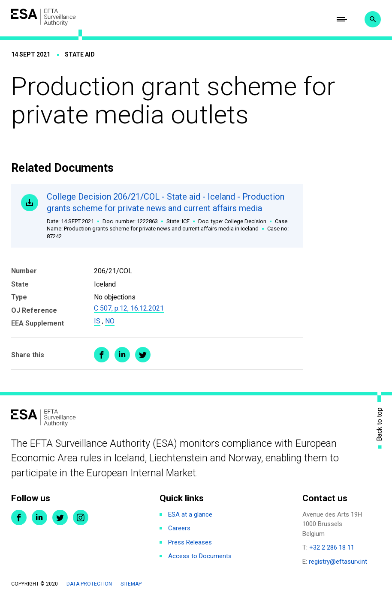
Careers (179, 528)
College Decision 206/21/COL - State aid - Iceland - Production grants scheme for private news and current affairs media (170, 215)
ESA (43, 17)
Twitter (60, 517)
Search (373, 19)
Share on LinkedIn (122, 354)
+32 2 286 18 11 (331, 547)
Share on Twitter (143, 354)
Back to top (379, 424)
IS (97, 321)
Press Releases (190, 542)
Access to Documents (200, 556)
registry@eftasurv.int (338, 561)
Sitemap (131, 584)
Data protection (89, 584)
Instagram (80, 517)
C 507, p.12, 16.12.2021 (129, 308)
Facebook (19, 517)
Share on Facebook (101, 354)
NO (110, 321)
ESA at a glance (190, 514)
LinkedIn (39, 517)
